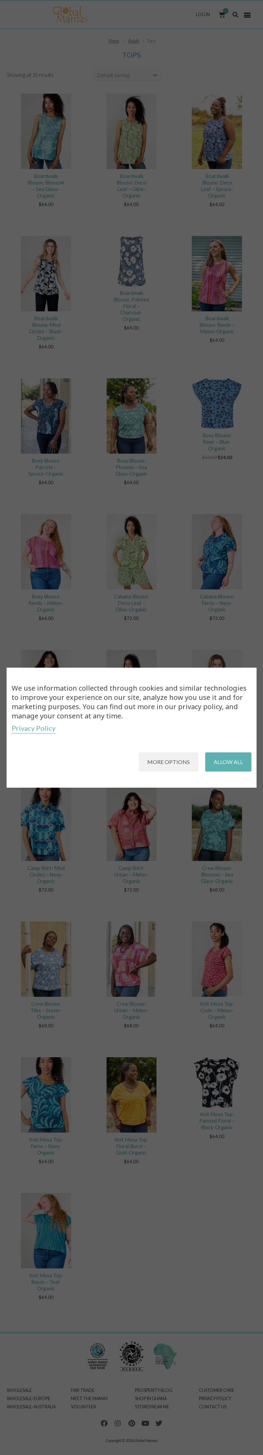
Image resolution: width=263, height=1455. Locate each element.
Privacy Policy (33, 728)
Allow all (228, 762)
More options (168, 762)
